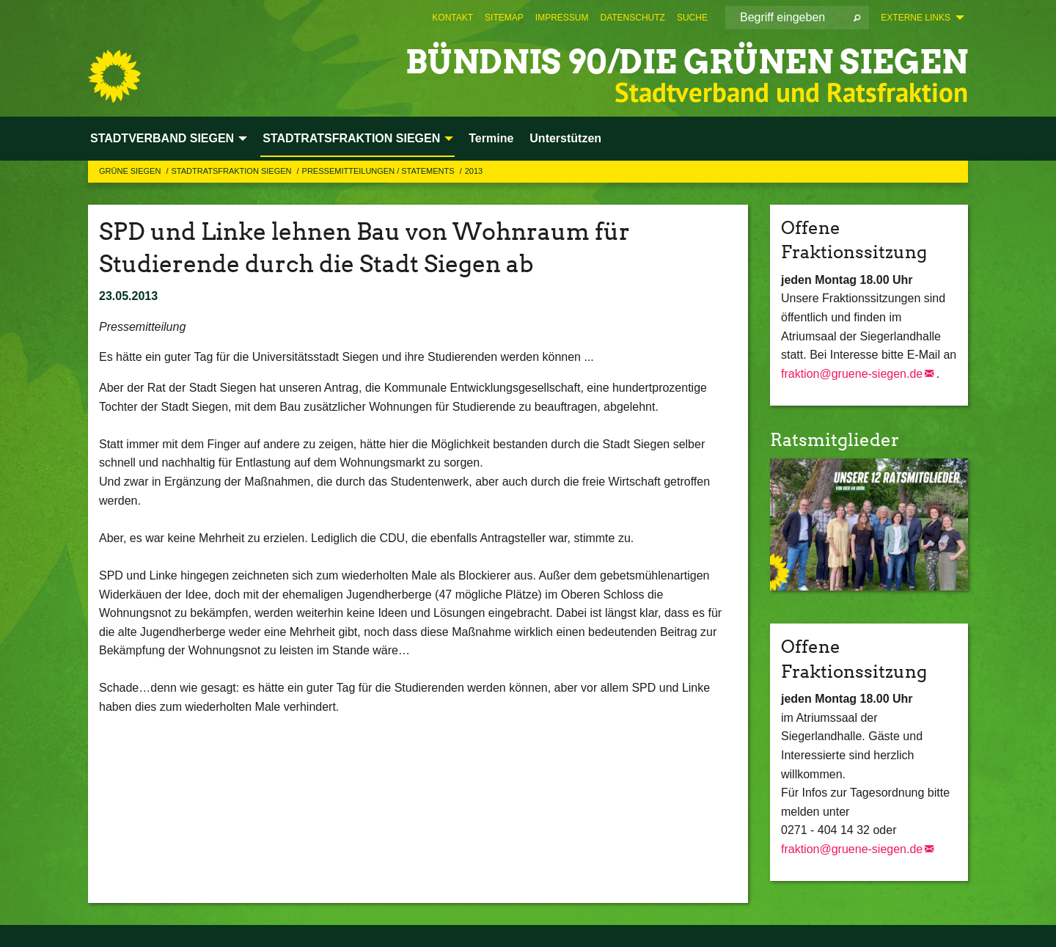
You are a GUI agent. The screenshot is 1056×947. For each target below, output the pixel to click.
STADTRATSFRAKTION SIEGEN (232, 171)
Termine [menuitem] (491, 138)
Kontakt (452, 17)
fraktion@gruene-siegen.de (852, 374)
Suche (692, 17)
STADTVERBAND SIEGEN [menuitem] (162, 138)
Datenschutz (632, 17)
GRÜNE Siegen (131, 171)
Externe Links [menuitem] (915, 17)
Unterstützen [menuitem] (565, 138)
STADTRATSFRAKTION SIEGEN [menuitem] (351, 138)
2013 (474, 171)
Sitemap (504, 17)
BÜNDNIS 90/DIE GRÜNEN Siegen (687, 62)
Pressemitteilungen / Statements (379, 171)
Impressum (562, 17)
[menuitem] (452, 17)
